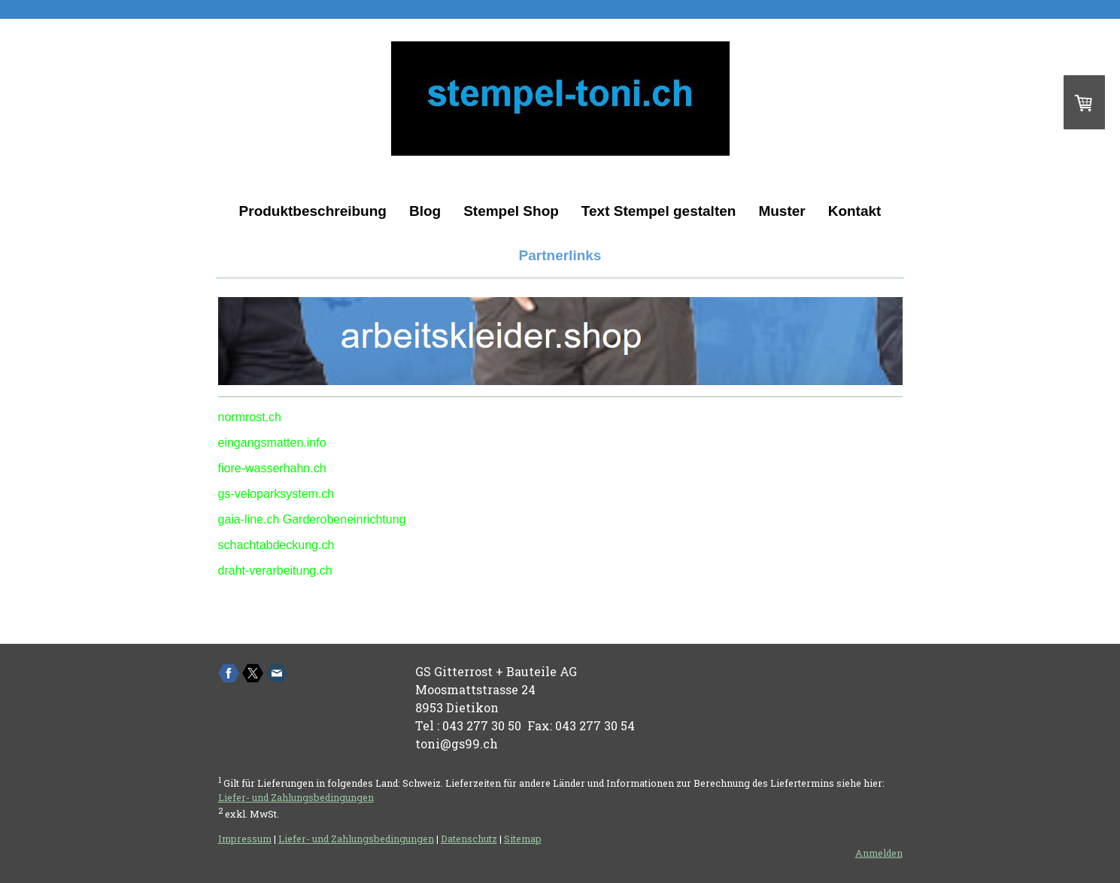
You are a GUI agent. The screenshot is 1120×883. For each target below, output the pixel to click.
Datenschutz (469, 839)
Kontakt (855, 211)
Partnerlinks (560, 255)
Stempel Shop (511, 211)
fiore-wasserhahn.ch (272, 468)
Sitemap (523, 839)
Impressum (245, 839)
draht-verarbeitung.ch (275, 570)
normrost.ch (249, 417)
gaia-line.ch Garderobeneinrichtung (312, 519)
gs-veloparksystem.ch (276, 493)
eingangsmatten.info (272, 442)
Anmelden (879, 853)
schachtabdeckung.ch (276, 545)
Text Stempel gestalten (658, 211)
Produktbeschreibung (313, 211)
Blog (425, 211)
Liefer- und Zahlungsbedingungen (296, 797)
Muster (781, 211)
